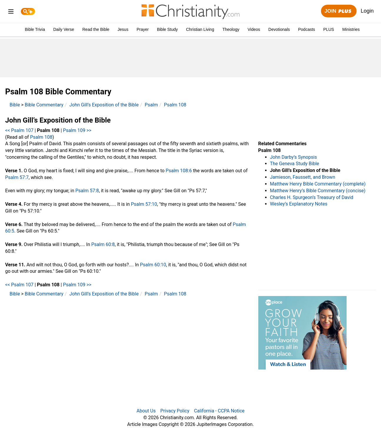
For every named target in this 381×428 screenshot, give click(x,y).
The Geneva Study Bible (294, 163)
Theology (230, 29)
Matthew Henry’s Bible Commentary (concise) (318, 190)
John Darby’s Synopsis (293, 157)
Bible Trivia (35, 29)
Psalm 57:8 (87, 190)
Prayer (143, 29)
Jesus (123, 29)
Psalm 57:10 (144, 204)
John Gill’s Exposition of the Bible (104, 105)
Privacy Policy (174, 411)
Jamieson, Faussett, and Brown (302, 177)
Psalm (151, 105)
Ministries (351, 29)
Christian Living (200, 29)
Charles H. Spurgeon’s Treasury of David (311, 197)
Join (339, 11)
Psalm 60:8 (103, 244)
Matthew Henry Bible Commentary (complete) (318, 184)
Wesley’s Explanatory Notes (298, 204)
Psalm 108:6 (179, 170)
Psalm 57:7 (17, 177)
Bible (15, 105)
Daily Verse (63, 29)
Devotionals (279, 29)
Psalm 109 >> (77, 130)
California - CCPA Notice (219, 411)
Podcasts (306, 29)
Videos (254, 29)
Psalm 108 (175, 105)
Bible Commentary (44, 105)
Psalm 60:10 (153, 265)
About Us (146, 411)
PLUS (328, 29)
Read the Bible (95, 29)
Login (367, 11)
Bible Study (167, 29)
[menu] (10, 12)
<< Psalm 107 (19, 130)
